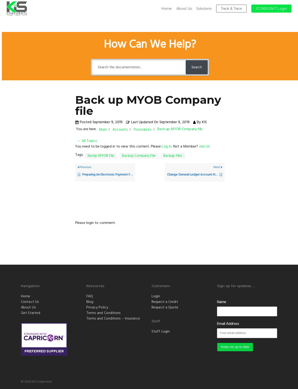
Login (156, 296)
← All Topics (87, 141)
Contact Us (30, 302)
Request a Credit (165, 302)
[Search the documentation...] (139, 67)
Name (221, 302)
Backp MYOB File (101, 156)
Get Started (30, 313)
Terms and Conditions (103, 313)
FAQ (89, 296)
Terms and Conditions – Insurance (113, 318)
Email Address (228, 324)
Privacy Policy (97, 307)
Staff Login (161, 331)
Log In (167, 147)
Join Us (204, 147)
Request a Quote (165, 307)
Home (25, 296)
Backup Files (172, 156)
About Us (28, 307)
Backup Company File (138, 156)
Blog (89, 302)
